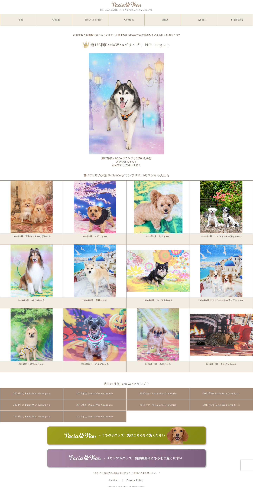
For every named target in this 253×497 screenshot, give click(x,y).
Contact (113, 480)
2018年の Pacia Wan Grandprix (158, 404)
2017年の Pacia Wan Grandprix (221, 404)
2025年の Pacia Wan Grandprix (31, 393)
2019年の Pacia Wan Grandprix (94, 404)
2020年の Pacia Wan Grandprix (31, 404)
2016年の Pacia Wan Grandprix (31, 416)
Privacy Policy (135, 480)
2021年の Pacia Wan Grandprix (221, 393)
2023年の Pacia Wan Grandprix (94, 393)
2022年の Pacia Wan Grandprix (158, 393)
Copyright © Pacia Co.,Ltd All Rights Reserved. (126, 486)
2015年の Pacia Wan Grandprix (94, 416)
